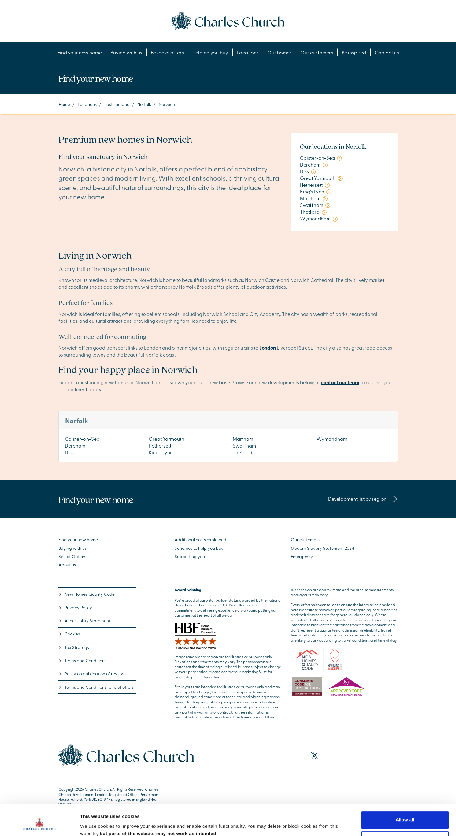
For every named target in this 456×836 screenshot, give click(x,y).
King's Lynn (161, 452)
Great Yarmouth (166, 438)
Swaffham (244, 445)
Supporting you (190, 556)
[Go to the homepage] (227, 20)
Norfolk (144, 104)
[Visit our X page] (314, 755)
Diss (69, 452)
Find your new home (79, 52)
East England (117, 104)
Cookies (69, 634)
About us (67, 565)
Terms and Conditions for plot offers (96, 687)
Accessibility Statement (84, 621)
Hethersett (160, 445)
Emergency (302, 556)
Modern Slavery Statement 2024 (322, 548)
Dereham (75, 445)
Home (64, 104)
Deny (405, 813)
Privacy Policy (75, 607)
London (267, 347)
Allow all (405, 793)
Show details (94, 824)
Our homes (279, 52)
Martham (243, 438)
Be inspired (354, 52)
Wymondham (332, 438)
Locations (248, 52)
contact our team (340, 382)
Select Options (72, 556)
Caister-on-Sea (82, 438)
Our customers (316, 52)
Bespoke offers (167, 52)
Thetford (242, 452)
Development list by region (363, 498)
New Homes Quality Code (86, 594)
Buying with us (126, 52)
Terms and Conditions (82, 660)
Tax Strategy (74, 647)
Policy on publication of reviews (92, 674)
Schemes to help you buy (199, 548)
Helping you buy (210, 52)
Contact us (387, 52)
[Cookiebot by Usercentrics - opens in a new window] (39, 824)
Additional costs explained (200, 539)
